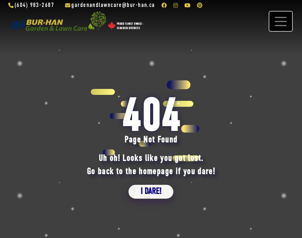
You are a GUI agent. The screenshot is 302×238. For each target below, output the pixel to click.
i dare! (151, 191)
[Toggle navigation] (281, 21)
